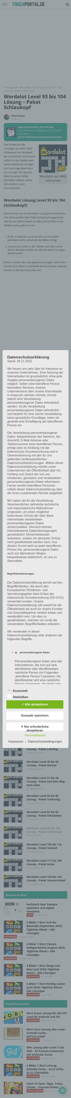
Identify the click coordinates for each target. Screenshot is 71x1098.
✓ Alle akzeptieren (35, 704)
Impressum (15, 741)
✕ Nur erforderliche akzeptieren (35, 728)
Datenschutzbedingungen (45, 741)
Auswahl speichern (35, 715)
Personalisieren (35, 735)
